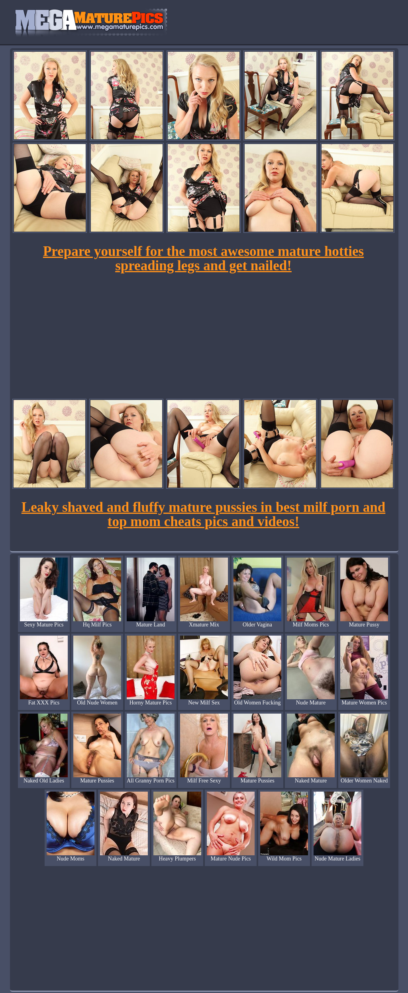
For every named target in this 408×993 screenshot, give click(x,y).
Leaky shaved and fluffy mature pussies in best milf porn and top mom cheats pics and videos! (203, 514)
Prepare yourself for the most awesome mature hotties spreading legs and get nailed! (203, 258)
